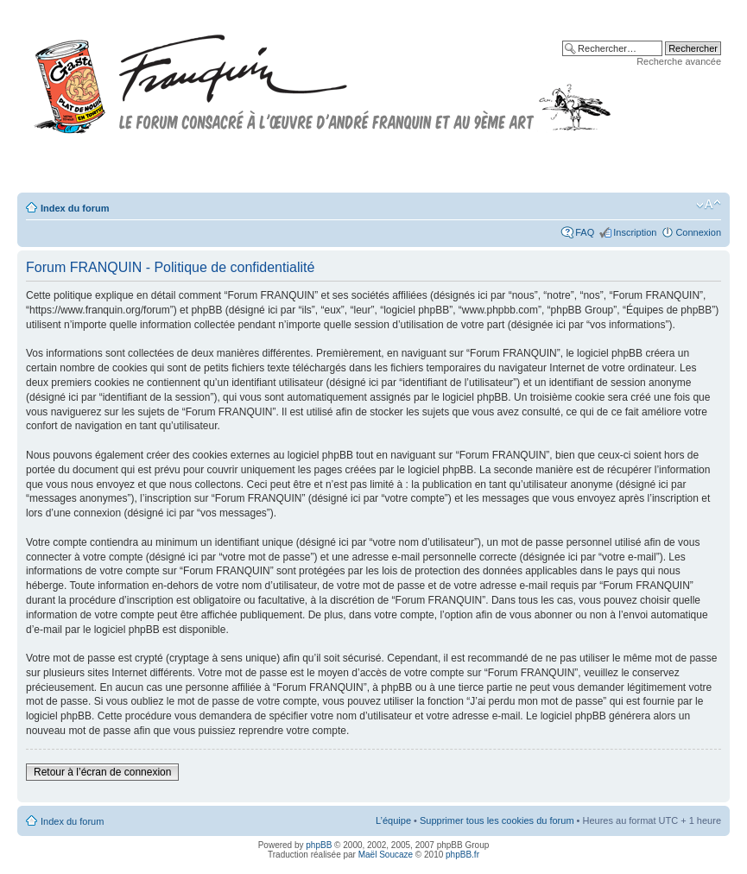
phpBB (319, 845)
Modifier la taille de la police (708, 204)
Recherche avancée (678, 61)
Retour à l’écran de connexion (102, 772)
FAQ (584, 232)
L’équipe (393, 820)
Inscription (634, 232)
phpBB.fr (462, 854)
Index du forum (75, 208)
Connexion (698, 232)
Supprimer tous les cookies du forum (497, 820)
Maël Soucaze (385, 854)
